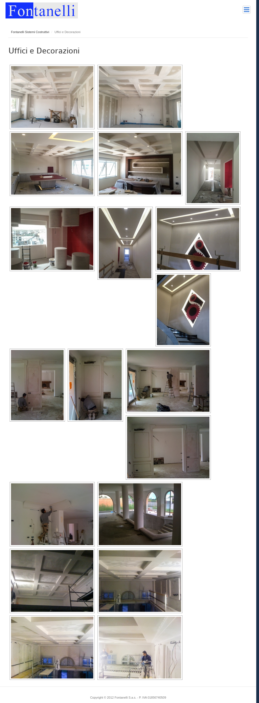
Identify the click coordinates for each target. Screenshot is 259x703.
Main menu (246, 10)
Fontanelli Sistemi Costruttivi (30, 32)
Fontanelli (42, 9)
